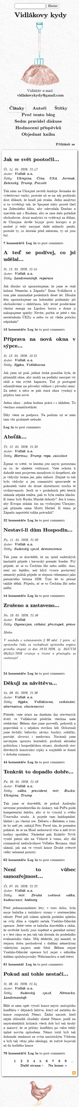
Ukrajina (23, 178)
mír (55, 791)
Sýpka (19, 365)
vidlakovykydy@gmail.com (40, 95)
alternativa (12, 706)
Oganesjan (23, 624)
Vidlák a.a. (23, 174)
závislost (60, 456)
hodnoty (30, 900)
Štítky (61, 108)
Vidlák (19, 620)
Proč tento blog (38, 115)
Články (16, 108)
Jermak (68, 178)
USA (53, 178)
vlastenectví (34, 706)
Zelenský (10, 183)
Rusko (69, 791)
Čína (40, 178)
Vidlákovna (35, 365)
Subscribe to (74, 1073)
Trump (26, 183)
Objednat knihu (38, 134)
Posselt (40, 183)
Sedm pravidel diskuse (38, 121)
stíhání (39, 624)
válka (21, 791)
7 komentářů (13, 243)
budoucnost (12, 900)
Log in (31, 243)
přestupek (56, 624)
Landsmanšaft (25, 278)
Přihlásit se (65, 144)
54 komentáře (14, 596)
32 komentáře (14, 520)
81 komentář (13, 964)
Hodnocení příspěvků (38, 128)
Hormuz (20, 456)
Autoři (39, 108)
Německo (67, 993)
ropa (46, 456)
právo (70, 624)
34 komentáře (14, 673)
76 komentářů (14, 1053)
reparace (46, 278)
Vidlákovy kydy (40, 15)
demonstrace (51, 549)
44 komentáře (14, 762)
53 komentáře (14, 329)
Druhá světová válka (53, 895)
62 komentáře (14, 860)
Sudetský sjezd (26, 549)
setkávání (67, 702)
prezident (39, 791)
